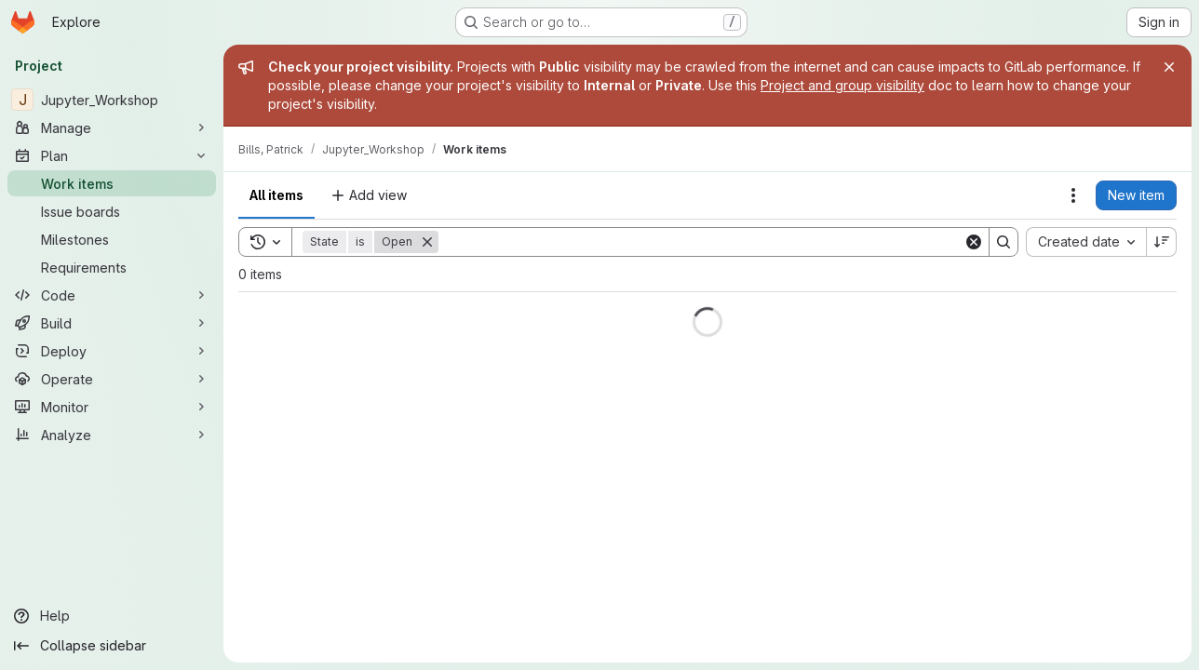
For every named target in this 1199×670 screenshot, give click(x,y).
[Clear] (974, 242)
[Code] (111, 295)
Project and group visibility (842, 85)
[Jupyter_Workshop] (111, 100)
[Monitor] (111, 407)
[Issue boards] (111, 211)
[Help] (111, 616)
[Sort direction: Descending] (1162, 242)
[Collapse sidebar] (111, 646)
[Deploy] (111, 351)
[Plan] (111, 155)
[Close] (1169, 67)
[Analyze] (111, 435)
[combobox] (1086, 242)
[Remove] (427, 242)
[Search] (701, 242)
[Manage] (111, 127)
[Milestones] (111, 239)
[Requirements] (111, 267)
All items (276, 195)
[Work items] (111, 183)
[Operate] (111, 379)
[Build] (111, 323)
